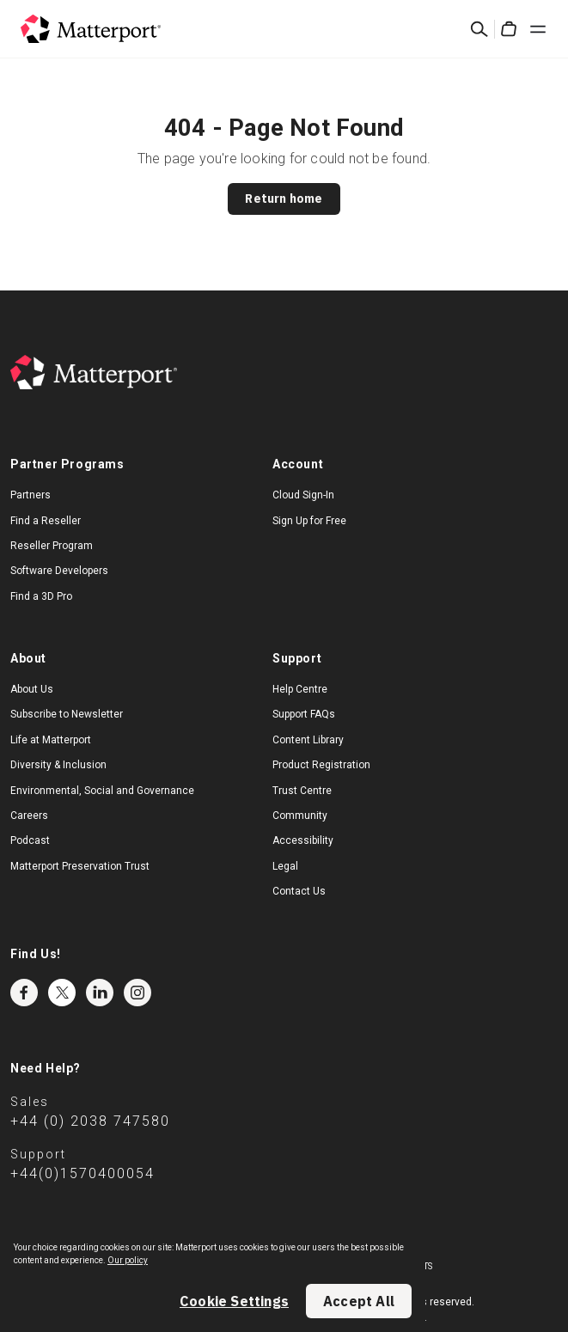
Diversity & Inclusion (58, 765)
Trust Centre (302, 791)
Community (299, 816)
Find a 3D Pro (41, 596)
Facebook (24, 992)
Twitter (62, 992)
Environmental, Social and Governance (102, 791)
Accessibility (302, 840)
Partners (30, 495)
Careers (29, 816)
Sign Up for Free (309, 521)
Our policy (127, 1260)
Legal (285, 866)
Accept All (358, 1301)
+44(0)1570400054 (82, 1173)
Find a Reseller (45, 521)
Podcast (30, 840)
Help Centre (299, 689)
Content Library (308, 740)
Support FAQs (303, 714)
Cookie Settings (234, 1301)
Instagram (137, 992)
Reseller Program (51, 546)
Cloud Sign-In (303, 495)
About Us (31, 689)
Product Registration (321, 765)
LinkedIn (99, 992)
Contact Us (299, 891)
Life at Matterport (50, 740)
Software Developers (59, 571)
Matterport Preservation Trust (80, 866)
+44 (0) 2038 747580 (90, 1121)
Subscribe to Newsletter (66, 714)
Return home (283, 198)
